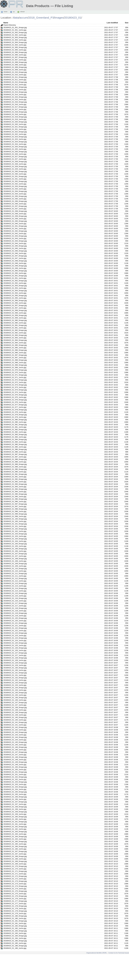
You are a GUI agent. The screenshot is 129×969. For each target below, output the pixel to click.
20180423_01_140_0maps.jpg (15, 717)
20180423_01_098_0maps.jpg (15, 509)
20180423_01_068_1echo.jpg (14, 362)
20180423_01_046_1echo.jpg (14, 253)
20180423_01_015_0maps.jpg (15, 97)
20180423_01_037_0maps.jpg (15, 206)
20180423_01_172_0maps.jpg (15, 876)
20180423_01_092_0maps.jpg (15, 479)
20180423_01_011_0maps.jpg (15, 77)
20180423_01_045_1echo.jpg (14, 248)
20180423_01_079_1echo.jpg (14, 417)
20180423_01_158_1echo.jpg (14, 809)
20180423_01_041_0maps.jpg (15, 226)
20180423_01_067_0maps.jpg (15, 355)
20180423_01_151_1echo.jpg (14, 774)
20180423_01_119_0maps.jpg (15, 613)
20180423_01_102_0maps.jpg (15, 529)
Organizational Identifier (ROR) (96, 953)
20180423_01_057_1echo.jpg (14, 308)
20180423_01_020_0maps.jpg (15, 122)
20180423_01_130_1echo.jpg (14, 670)
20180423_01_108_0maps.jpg (15, 559)
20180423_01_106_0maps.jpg (15, 549)
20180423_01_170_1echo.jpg (14, 869)
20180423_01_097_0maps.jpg (15, 504)
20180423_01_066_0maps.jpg (15, 350)
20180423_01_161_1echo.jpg (14, 824)
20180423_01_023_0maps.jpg (15, 137)
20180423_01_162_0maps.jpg (15, 827)
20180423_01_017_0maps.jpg (15, 107)
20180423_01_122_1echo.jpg (14, 631)
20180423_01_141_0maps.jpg (15, 722)
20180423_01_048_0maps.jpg (15, 261)
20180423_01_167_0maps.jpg (15, 851)
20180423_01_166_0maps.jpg (15, 846)
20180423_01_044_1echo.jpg (14, 243)
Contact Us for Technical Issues (118, 953)
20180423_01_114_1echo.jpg (14, 591)
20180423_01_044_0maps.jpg (15, 241)
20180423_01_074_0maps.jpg (15, 390)
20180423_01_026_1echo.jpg (14, 154)
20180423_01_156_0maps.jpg (15, 797)
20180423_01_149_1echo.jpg (14, 765)
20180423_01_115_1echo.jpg (14, 596)
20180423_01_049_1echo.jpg (14, 268)
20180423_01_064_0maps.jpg (15, 340)
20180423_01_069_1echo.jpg (14, 367)
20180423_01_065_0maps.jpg (15, 345)
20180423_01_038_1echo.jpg (14, 214)
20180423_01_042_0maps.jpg (15, 231)
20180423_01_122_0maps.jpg (15, 628)
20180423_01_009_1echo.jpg (14, 70)
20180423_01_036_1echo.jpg (14, 204)
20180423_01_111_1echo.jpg (14, 576)
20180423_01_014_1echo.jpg (14, 94)
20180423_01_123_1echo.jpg (14, 635)
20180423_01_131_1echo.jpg (14, 675)
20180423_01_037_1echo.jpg (14, 209)
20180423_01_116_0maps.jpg (15, 598)
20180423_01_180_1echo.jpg (14, 918)
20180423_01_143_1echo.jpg (14, 735)
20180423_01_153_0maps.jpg (15, 782)
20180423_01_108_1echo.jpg (14, 561)
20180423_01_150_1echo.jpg (14, 769)
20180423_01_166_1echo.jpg (14, 849)
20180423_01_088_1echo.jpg (14, 462)
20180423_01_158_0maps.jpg (15, 807)
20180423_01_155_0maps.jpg (15, 792)
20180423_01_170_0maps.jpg (15, 866)
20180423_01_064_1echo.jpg (14, 343)
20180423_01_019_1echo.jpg (14, 119)
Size (126, 23)
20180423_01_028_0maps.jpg (15, 161)
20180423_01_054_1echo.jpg (14, 293)
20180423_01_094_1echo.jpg (14, 492)
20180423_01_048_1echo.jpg (14, 263)
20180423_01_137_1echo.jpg (14, 705)
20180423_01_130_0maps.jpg (15, 668)
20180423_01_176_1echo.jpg (14, 899)
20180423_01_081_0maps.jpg (15, 425)
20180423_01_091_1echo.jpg (14, 477)
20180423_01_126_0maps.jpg (15, 648)
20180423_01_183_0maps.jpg (15, 931)
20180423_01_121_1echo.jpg (14, 626)
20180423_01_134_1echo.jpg (14, 690)
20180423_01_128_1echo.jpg (14, 660)
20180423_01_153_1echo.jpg (14, 784)
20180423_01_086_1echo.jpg (14, 452)
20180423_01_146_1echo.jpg (14, 750)
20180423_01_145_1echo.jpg (14, 745)
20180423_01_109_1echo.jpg (14, 566)
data (16, 17)
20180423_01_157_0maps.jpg (15, 802)
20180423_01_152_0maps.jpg (15, 777)
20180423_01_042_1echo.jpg (14, 233)
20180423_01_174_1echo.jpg (14, 889)
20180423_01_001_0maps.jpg (15, 27)
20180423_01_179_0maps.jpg (15, 911)
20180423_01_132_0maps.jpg (15, 678)
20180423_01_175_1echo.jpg (14, 894)
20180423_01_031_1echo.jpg (14, 179)
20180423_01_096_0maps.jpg (15, 499)
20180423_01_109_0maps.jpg (15, 563)
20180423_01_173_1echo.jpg (14, 884)
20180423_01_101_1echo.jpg (14, 526)
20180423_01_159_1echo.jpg (14, 814)
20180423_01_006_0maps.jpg (15, 52)
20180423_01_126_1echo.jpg (14, 650)
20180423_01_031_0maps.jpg (15, 176)
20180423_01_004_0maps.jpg (15, 42)
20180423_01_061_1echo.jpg (14, 328)
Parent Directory (9, 25)
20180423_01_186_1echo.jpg (14, 948)
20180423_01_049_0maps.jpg (15, 266)
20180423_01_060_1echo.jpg (14, 323)
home (5, 12)
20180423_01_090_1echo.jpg (14, 472)
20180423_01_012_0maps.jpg (15, 82)
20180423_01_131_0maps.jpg (15, 673)
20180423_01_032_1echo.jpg (14, 184)
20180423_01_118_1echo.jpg (14, 611)
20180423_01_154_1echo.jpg (14, 789)
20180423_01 (72, 17)
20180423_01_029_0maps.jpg (15, 166)
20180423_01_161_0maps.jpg (15, 822)
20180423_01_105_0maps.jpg (15, 544)
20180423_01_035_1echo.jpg (14, 199)
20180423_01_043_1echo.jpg (14, 238)
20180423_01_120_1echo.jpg (14, 621)
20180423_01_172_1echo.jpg (14, 879)
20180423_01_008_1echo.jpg (14, 65)
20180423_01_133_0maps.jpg (15, 683)
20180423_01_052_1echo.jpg (14, 283)
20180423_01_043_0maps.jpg (15, 236)
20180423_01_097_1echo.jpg (14, 506)
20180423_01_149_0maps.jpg (15, 762)
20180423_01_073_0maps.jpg (15, 385)
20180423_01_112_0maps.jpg (15, 578)
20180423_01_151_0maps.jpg (15, 772)
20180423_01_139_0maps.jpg (15, 712)
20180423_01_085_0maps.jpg (15, 444)
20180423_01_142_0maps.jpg (15, 727)
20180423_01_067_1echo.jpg (14, 358)
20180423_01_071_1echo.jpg (14, 377)
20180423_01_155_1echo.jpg (14, 794)
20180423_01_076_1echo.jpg (14, 402)
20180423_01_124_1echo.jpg (14, 640)
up (14, 12)
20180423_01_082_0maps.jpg (15, 429)
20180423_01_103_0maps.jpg (15, 534)
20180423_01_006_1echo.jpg (14, 55)
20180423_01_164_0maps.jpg (15, 836)
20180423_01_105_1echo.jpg (14, 546)
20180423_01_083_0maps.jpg (15, 434)
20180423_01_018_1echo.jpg (14, 114)
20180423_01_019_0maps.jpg (15, 117)
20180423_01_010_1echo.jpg (14, 75)
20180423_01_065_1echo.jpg (14, 348)
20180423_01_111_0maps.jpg (15, 573)
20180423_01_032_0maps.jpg (15, 181)
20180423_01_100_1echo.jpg (14, 521)
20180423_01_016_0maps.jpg (15, 102)
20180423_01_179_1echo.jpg (14, 913)
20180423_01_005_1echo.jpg (14, 50)
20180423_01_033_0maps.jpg (15, 186)
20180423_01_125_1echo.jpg (14, 645)
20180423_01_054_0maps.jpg (15, 291)
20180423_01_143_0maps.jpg (15, 732)
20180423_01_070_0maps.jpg (15, 370)
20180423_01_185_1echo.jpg (14, 943)
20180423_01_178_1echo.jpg (14, 908)
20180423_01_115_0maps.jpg (15, 593)
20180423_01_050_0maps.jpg (15, 271)
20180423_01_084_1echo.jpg (14, 442)
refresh (22, 12)
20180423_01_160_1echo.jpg (14, 819)
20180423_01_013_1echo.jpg (14, 90)
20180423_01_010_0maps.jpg (15, 72)
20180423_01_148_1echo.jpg (14, 760)
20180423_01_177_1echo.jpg (14, 903)
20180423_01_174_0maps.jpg (15, 886)
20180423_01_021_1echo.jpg (14, 129)
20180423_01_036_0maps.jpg (15, 201)
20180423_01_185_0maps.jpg (15, 941)
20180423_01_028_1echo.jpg (14, 164)
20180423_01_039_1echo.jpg (14, 219)
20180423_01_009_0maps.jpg (15, 67)
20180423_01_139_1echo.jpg (14, 715)
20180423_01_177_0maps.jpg (15, 901)
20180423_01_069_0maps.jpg (15, 365)
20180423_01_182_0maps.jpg (15, 926)
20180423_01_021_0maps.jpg (15, 127)
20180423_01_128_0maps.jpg (15, 658)
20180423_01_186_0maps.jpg (15, 946)
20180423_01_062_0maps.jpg (15, 330)
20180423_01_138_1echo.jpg (14, 710)
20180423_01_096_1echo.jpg (14, 501)
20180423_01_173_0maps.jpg (15, 881)
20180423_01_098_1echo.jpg (14, 511)
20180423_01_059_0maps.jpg (15, 315)
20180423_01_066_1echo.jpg (14, 353)
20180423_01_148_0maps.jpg (15, 757)
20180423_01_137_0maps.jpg (15, 702)
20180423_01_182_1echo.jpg (14, 928)
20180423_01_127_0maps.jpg (15, 653)
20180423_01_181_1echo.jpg (14, 923)
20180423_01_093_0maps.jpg (15, 484)
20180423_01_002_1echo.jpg (14, 35)
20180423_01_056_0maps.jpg (15, 300)
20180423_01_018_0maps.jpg (15, 112)
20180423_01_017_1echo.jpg (14, 109)
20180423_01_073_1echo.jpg (14, 387)
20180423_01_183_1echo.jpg (14, 933)
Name (5, 23)
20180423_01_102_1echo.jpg (14, 531)
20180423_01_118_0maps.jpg (15, 608)
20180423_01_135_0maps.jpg (15, 693)
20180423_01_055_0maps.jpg (15, 295)
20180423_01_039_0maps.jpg (15, 216)
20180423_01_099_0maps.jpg (15, 514)
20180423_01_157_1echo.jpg (14, 804)
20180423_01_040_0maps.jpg (15, 221)
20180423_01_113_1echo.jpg (14, 586)
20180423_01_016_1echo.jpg (14, 104)
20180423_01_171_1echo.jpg (14, 874)
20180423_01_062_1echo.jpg (14, 333)
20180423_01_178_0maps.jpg (15, 906)
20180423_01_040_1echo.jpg (14, 224)
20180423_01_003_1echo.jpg (14, 40)
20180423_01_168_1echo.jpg (14, 859)
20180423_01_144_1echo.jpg (14, 740)
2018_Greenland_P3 (41, 17)
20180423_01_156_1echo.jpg (14, 799)
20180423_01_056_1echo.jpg (14, 303)
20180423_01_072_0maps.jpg (15, 380)
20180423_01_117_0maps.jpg (15, 603)
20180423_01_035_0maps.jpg (15, 196)
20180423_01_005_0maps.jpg (15, 47)
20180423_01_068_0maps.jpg (15, 360)
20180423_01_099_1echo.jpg (14, 516)
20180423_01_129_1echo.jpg (14, 665)
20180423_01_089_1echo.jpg (14, 467)
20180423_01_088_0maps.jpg (15, 459)
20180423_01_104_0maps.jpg (15, 539)
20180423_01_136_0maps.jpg (15, 698)
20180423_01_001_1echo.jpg (14, 30)
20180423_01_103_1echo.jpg (14, 536)
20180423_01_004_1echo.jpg (14, 45)
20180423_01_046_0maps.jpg (15, 251)
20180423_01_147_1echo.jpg (14, 755)
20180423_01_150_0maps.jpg (15, 767)
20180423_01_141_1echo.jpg (14, 725)
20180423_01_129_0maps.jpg (15, 663)
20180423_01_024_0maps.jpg (15, 142)
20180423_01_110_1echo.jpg (14, 571)
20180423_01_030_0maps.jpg (15, 171)
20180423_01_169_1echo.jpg (14, 864)
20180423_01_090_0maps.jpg (15, 469)
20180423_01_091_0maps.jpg (15, 474)
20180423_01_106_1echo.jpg (14, 551)
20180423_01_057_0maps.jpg (15, 305)
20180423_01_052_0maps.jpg (15, 281)
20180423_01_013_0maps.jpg (15, 87)
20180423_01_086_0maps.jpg (15, 449)
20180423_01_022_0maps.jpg (15, 132)
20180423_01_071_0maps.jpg (15, 375)
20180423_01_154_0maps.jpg (15, 787)
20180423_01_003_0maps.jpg (15, 37)
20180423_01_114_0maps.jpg (15, 588)
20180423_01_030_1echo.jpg (14, 174)
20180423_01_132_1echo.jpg (14, 680)
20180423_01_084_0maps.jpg (15, 439)
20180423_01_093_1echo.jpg (14, 487)
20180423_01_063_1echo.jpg (14, 338)
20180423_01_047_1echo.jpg (14, 258)
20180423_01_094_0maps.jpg (15, 489)
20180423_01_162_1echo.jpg (14, 829)
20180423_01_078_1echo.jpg (14, 412)
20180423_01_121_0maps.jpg (15, 623)
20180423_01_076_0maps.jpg (15, 400)
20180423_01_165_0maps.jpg (15, 841)
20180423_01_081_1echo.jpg (14, 427)
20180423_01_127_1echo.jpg (14, 655)
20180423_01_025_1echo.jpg (14, 149)
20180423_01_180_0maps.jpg (15, 916)
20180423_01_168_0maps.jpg (15, 856)
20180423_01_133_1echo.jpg (14, 685)
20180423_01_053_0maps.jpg (15, 286)
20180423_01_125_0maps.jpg (15, 643)
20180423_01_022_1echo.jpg (14, 134)
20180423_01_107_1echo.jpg (14, 556)
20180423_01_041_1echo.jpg (14, 228)
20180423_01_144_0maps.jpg (15, 737)
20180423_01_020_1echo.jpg (14, 124)
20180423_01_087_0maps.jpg (15, 454)
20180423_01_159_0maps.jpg (15, 812)
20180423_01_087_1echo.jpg (14, 457)
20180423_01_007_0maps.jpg (15, 57)
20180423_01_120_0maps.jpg (15, 618)
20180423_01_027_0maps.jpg (15, 157)
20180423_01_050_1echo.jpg (14, 273)
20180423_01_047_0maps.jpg (15, 256)
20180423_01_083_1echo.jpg (14, 437)
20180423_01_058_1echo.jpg (14, 313)
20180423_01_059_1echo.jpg (14, 318)
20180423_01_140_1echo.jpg (14, 720)
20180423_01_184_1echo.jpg (14, 938)
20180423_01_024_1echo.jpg (14, 144)
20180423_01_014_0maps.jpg (15, 92)
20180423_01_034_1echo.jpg (14, 194)
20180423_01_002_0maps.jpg (15, 32)
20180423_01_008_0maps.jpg (15, 62)
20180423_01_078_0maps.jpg (15, 410)
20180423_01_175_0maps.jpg (15, 891)
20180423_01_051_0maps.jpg (15, 276)
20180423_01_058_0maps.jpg (15, 310)
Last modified (112, 23)
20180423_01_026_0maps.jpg (15, 152)
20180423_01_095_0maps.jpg (15, 494)
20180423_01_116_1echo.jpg (14, 601)
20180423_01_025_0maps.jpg (15, 147)
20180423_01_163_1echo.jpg (14, 834)
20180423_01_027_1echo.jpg (14, 159)
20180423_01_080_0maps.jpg (15, 420)
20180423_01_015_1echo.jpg (14, 99)
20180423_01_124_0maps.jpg (15, 638)
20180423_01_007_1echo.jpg (14, 60)
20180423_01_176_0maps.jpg (15, 896)
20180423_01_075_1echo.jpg (14, 397)
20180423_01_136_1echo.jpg (14, 700)
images (59, 17)
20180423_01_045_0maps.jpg (15, 246)
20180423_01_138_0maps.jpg (15, 707)
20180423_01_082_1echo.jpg (14, 432)
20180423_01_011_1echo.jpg (14, 80)
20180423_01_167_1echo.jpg (14, 854)
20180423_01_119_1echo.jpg (14, 616)
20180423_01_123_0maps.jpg (15, 633)
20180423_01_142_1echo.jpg (14, 730)
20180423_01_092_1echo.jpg (14, 482)
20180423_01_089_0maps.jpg (15, 464)
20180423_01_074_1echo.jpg (14, 392)
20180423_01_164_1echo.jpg (14, 839)
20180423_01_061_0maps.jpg (15, 325)
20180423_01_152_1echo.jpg (14, 779)
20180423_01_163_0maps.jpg (15, 832)
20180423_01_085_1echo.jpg (14, 447)
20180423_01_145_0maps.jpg (15, 742)
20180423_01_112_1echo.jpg (14, 581)
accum (23, 17)
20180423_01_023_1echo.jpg (14, 139)
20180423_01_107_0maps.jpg (15, 554)
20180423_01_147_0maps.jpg (15, 752)
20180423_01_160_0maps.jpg (15, 817)
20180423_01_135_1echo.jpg (14, 695)
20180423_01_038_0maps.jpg (15, 211)
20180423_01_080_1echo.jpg (14, 422)
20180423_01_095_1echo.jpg (14, 496)
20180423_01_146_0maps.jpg (15, 747)
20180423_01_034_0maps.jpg (15, 191)
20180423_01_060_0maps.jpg (15, 320)
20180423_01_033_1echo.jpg (14, 189)
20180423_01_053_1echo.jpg (14, 288)
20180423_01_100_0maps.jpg (15, 519)
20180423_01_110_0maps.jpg (15, 568)
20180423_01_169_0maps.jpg (15, 861)
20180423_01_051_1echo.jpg (14, 278)
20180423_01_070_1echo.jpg (14, 372)
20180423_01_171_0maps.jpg (15, 871)
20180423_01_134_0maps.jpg (15, 688)
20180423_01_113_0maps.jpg (15, 583)
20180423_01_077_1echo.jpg (14, 407)
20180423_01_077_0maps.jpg (15, 405)
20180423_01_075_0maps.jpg (15, 395)
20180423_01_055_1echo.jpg (14, 298)
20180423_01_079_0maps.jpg (15, 415)
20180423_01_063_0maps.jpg (15, 335)
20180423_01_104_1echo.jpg (14, 541)
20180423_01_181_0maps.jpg (15, 921)
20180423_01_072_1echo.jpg (14, 382)
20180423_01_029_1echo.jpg (14, 169)
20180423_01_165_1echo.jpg (14, 844)
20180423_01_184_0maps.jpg (15, 936)
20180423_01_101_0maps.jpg (15, 524)
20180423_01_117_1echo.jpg (14, 606)
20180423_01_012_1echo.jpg (14, 85)
